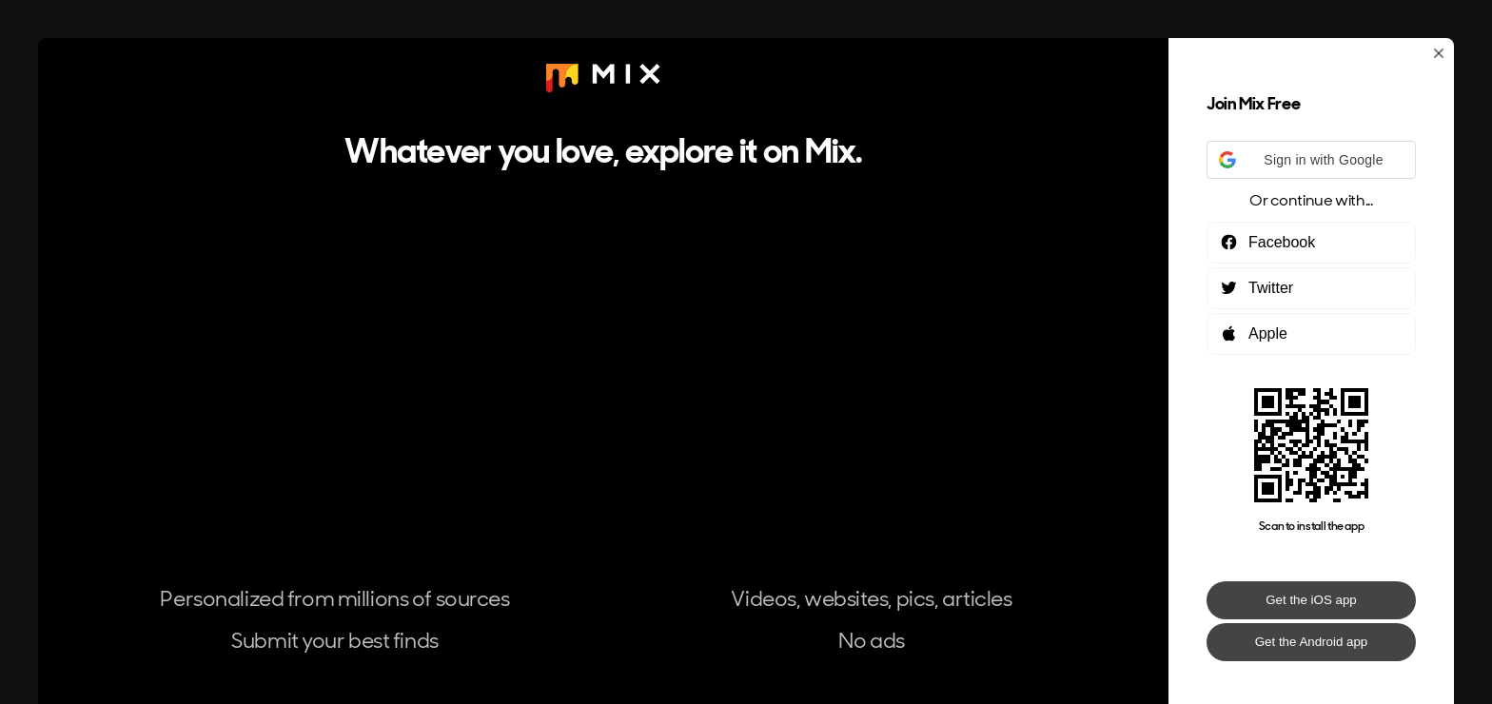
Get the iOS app (1311, 600)
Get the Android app (1311, 642)
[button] (1311, 160)
